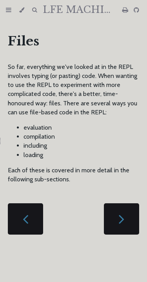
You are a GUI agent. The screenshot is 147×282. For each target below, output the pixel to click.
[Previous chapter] (25, 219)
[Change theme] (21, 10)
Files (23, 41)
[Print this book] (126, 10)
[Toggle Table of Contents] (8, 10)
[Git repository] (136, 10)
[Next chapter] (121, 219)
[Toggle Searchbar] (34, 10)
